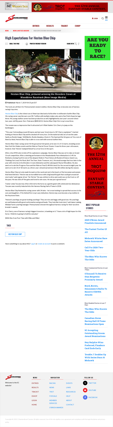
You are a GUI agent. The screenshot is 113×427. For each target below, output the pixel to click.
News (7, 30)
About (69, 400)
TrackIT (64, 26)
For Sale (53, 396)
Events (69, 383)
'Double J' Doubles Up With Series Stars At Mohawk (95, 357)
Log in (33, 244)
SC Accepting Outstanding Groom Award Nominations (95, 333)
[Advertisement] (96, 97)
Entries (36, 26)
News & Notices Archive (21, 30)
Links (68, 387)
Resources (71, 392)
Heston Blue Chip (11, 114)
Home (34, 405)
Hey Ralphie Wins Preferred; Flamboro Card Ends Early (95, 345)
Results (50, 26)
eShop (77, 26)
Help (68, 396)
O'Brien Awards (56, 407)
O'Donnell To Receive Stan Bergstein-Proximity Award (95, 276)
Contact (70, 405)
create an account (44, 244)
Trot (51, 392)
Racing (52, 383)
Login (96, 18)
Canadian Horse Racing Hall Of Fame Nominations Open (95, 321)
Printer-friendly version (38, 44)
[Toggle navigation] (106, 18)
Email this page (14, 44)
